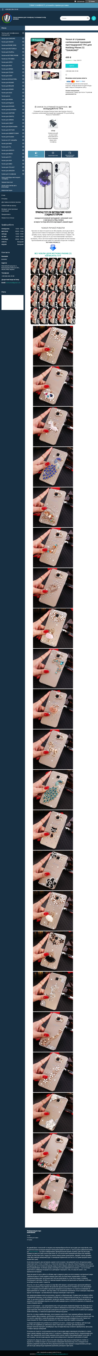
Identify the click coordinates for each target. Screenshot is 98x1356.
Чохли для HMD (7, 143)
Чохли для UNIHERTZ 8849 (10, 133)
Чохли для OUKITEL (8, 116)
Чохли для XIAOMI (7, 42)
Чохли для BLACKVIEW (9, 109)
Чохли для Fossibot (8, 137)
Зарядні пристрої (7, 182)
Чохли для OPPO (7, 62)
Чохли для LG (6, 96)
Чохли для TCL (6, 147)
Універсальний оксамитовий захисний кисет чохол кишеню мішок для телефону (53, 137)
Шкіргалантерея (7, 190)
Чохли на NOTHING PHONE (10, 55)
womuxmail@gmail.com (13, 282)
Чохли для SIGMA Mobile (9, 126)
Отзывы (4, 199)
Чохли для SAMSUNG (8, 38)
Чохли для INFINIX (7, 69)
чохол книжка (33, 1251)
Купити (72, 66)
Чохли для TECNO (7, 72)
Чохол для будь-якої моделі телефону (11, 178)
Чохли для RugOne (8, 103)
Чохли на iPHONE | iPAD (9, 45)
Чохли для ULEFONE (8, 113)
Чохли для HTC (6, 157)
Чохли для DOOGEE (8, 106)
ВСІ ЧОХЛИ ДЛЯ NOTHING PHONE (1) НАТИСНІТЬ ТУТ (53, 254)
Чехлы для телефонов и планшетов (10, 34)
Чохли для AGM (7, 160)
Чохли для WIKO (7, 164)
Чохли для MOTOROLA (9, 48)
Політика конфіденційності (60, 1354)
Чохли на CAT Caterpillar (9, 140)
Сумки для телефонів (9, 174)
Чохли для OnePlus (8, 52)
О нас (3, 195)
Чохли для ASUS (7, 92)
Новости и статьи (8, 218)
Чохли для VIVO (7, 65)
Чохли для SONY (7, 76)
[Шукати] (88, 18)
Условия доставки (32, 1237)
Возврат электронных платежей (10, 210)
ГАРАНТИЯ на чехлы (9, 205)
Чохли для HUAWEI (8, 82)
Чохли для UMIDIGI (8, 120)
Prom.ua (58, 1352)
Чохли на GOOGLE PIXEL (9, 79)
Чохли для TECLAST (8, 167)
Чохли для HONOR (8, 89)
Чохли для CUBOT (7, 123)
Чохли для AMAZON (8, 170)
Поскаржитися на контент (43, 1354)
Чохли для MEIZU (7, 153)
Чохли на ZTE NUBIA (8, 59)
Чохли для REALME (8, 86)
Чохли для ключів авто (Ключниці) (9, 186)
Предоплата (6, 214)
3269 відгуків (80, 1)
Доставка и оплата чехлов (11, 202)
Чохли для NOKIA (7, 99)
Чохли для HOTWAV (8, 130)
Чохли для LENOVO (8, 150)
